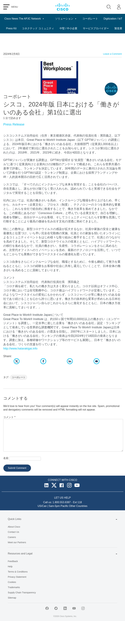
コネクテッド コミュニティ (83, 28)
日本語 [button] (116, 19)
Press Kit (56, 28)
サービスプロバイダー (96, 38)
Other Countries (78, 506)
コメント (9, 417)
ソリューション (73, 19)
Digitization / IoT (36, 28)
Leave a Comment (112, 54)
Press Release (13, 124)
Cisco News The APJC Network (24, 19)
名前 (5, 458)
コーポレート (97, 18)
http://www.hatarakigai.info (20, 348)
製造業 (118, 38)
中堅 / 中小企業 (113, 28)
